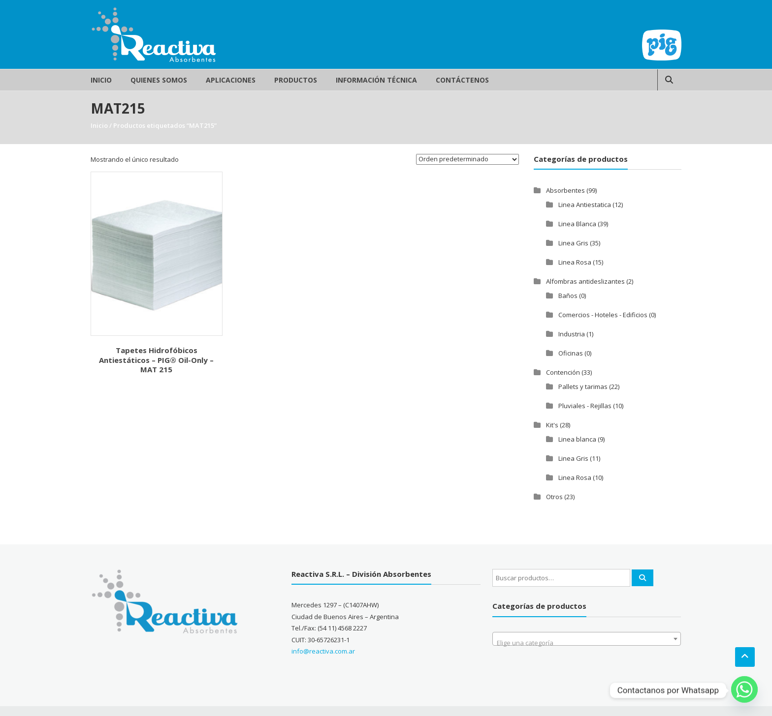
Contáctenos (462, 80)
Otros (554, 496)
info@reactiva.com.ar (323, 651)
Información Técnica (376, 80)
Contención (563, 372)
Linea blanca (577, 439)
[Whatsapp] (744, 690)
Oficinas (570, 353)
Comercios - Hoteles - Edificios (602, 314)
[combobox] (586, 639)
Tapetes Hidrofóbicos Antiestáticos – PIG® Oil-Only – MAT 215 (156, 359)
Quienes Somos (158, 80)
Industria (571, 333)
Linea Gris (573, 243)
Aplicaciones (231, 80)
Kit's (552, 424)
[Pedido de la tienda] (467, 159)
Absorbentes (565, 190)
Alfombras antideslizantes (585, 281)
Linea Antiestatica (584, 204)
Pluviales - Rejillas (584, 405)
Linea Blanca (577, 223)
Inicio (101, 80)
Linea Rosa (574, 262)
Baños (568, 295)
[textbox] (586, 642)
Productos (295, 80)
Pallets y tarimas (583, 386)
